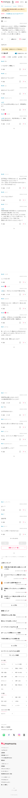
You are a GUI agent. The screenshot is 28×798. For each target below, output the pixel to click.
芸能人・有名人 (19, 668)
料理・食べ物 (18, 672)
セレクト (3, 713)
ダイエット (3, 680)
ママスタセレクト (4, 779)
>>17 (2, 102)
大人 (2, 689)
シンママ (17, 705)
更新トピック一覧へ (14, 547)
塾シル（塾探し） (4, 784)
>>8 (2, 290)
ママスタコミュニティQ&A (6, 729)
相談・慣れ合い (19, 685)
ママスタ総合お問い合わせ (6, 757)
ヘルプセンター (4, 750)
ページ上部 (14, 790)
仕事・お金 (17, 680)
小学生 (16, 701)
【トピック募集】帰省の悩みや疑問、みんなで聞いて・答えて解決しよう (13, 10)
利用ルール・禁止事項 (5, 727)
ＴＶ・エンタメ (5, 668)
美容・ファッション (20, 676)
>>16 (2, 118)
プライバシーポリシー (5, 768)
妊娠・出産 (17, 697)
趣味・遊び (3, 685)
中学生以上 (3, 705)
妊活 (2, 697)
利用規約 (3, 766)
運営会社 (3, 760)
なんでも (3, 664)
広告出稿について (4, 755)
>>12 (2, 208)
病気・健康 (3, 676)
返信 (4, 69)
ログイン (22, 2)
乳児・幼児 (3, 701)
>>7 (2, 317)
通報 (2, 39)
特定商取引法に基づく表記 (6, 773)
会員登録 (17, 2)
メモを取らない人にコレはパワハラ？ (14, 13)
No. (2, 61)
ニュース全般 (18, 664)
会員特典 (3, 752)
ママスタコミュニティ (5, 782)
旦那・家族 (3, 672)
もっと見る (14, 605)
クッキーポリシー (4, 771)
